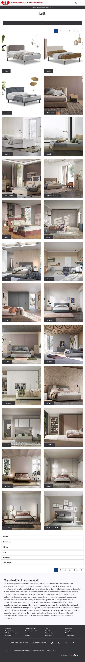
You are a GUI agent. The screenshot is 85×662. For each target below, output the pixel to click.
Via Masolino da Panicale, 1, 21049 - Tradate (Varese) (28, 643)
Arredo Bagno (69, 635)
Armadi (47, 631)
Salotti (27, 635)
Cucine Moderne (31, 629)
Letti (51, 7)
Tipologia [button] (6, 557)
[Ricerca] (76, 2)
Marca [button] (5, 537)
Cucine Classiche (31, 631)
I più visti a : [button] (7, 563)
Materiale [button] (6, 542)
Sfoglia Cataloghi (11, 633)
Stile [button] (4, 552)
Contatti (8, 635)
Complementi (69, 631)
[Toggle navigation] (81, 3)
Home (34, 7)
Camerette (49, 633)
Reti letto (68, 633)
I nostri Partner (10, 631)
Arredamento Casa (42, 7)
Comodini (48, 635)
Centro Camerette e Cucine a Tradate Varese (27, 2)
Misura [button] (5, 547)
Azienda (8, 629)
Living (27, 633)
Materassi (68, 629)
